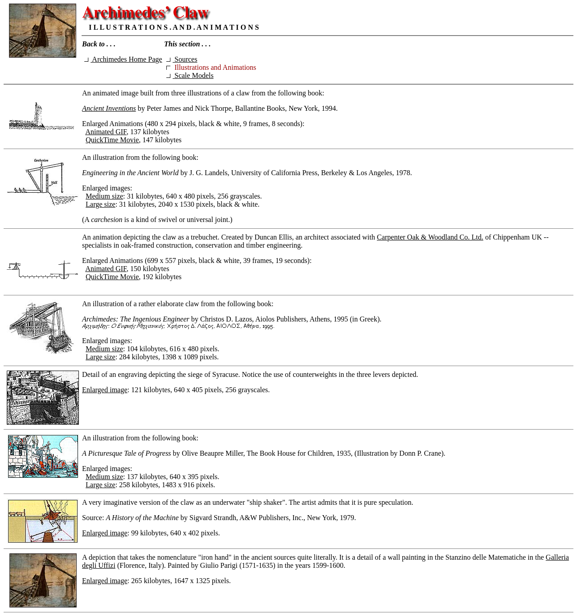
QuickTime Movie (112, 140)
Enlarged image (105, 390)
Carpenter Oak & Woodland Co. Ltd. (430, 237)
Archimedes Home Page (123, 59)
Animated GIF (106, 132)
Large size (100, 204)
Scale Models (190, 75)
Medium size (104, 196)
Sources (181, 59)
